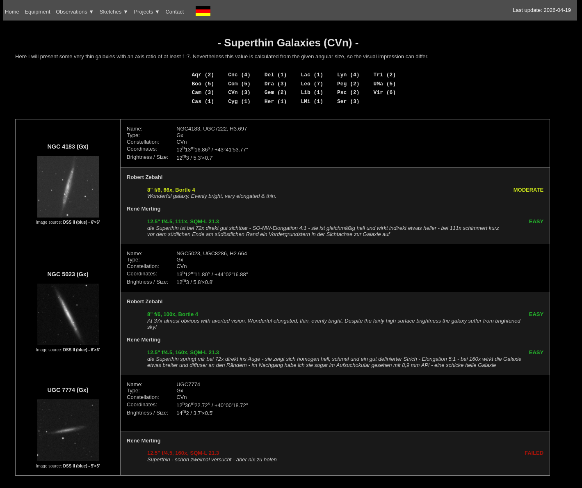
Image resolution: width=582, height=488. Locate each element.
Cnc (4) (239, 74)
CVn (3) (239, 92)
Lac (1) (312, 74)
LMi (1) (312, 101)
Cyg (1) (239, 101)
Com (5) (239, 83)
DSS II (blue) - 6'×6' (81, 222)
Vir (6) (385, 92)
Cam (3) (203, 92)
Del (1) (276, 74)
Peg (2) (348, 83)
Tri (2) (385, 74)
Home (12, 12)
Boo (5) (203, 83)
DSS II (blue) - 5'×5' (81, 466)
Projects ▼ (147, 12)
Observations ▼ (75, 12)
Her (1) (276, 101)
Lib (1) (312, 92)
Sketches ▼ (114, 12)
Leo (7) (312, 83)
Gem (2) (276, 92)
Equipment (37, 12)
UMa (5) (385, 83)
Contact (174, 12)
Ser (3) (348, 101)
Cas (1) (203, 101)
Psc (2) (348, 92)
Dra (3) (276, 83)
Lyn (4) (348, 74)
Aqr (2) (203, 74)
